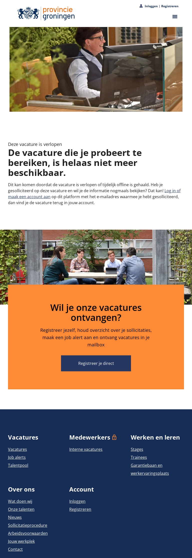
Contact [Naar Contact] (15, 549)
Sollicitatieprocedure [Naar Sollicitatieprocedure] (27, 525)
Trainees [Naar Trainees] (139, 457)
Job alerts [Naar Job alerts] (17, 457)
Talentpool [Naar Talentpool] (18, 465)
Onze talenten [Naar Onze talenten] (21, 509)
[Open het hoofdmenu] (173, 16)
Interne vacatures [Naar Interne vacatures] (85, 449)
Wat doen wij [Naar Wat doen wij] (20, 501)
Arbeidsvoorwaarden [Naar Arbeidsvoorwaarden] (28, 533)
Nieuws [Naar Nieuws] (15, 517)
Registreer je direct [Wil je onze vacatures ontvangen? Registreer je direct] (96, 363)
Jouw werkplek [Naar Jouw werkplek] (21, 541)
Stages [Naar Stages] (137, 449)
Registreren (169, 6)
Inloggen (151, 6)
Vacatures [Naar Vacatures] (17, 449)
